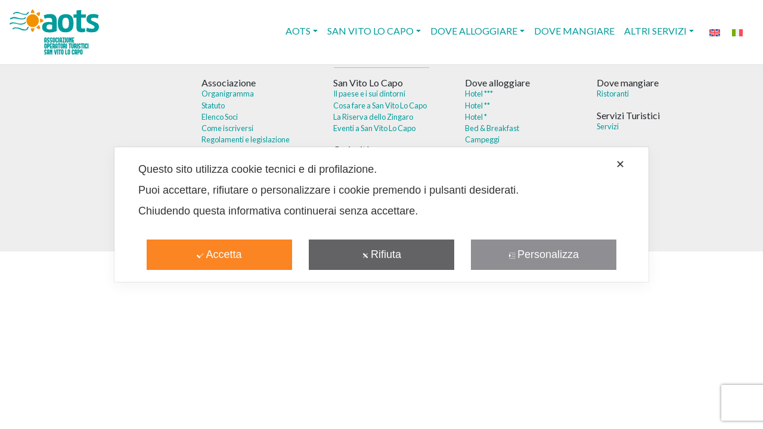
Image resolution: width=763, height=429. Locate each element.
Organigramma (227, 93)
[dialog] (381, 214)
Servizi (608, 126)
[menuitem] (714, 32)
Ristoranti (613, 93)
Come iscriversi (227, 128)
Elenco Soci (219, 117)
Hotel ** (477, 105)
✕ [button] (620, 164)
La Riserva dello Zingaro (373, 117)
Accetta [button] (219, 254)
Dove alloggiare (473, 30)
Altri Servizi (655, 30)
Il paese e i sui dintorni (369, 93)
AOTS (298, 30)
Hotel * (476, 117)
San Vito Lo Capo (370, 30)
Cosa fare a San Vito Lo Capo (380, 105)
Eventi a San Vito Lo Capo (374, 128)
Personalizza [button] (543, 254)
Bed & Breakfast (492, 128)
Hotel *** (479, 93)
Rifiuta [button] (381, 254)
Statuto (213, 105)
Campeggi (482, 139)
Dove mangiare (574, 30)
